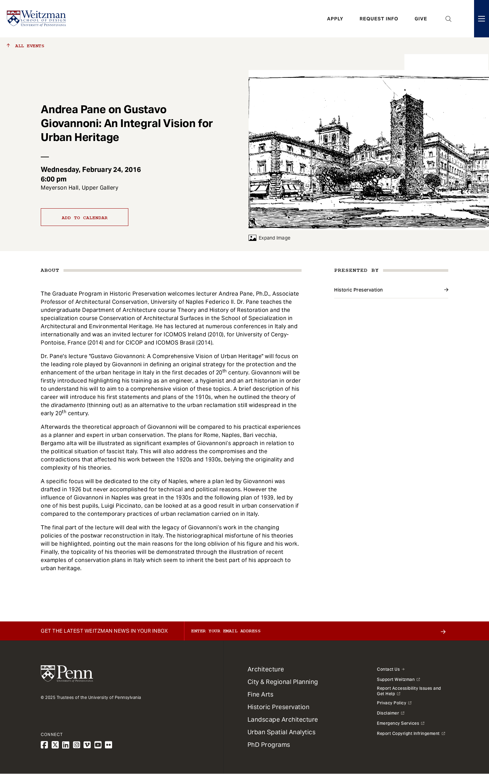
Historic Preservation (358, 290)
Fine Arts (261, 694)
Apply (335, 19)
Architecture (266, 669)
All (25, 46)
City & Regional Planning (283, 682)
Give (421, 19)
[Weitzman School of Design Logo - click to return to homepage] (36, 19)
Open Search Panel (448, 19)
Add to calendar (85, 218)
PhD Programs (269, 745)
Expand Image (269, 238)
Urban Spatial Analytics (282, 732)
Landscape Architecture (283, 719)
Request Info (379, 19)
